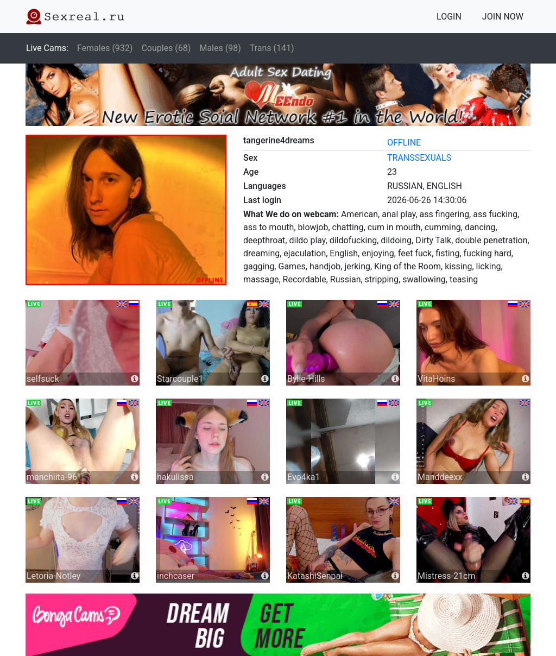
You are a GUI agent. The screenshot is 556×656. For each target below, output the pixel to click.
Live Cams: (47, 48)
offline (404, 142)
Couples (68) (166, 48)
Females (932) (105, 48)
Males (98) (220, 48)
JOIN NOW (502, 16)
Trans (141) (272, 48)
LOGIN (449, 16)
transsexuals (419, 158)
